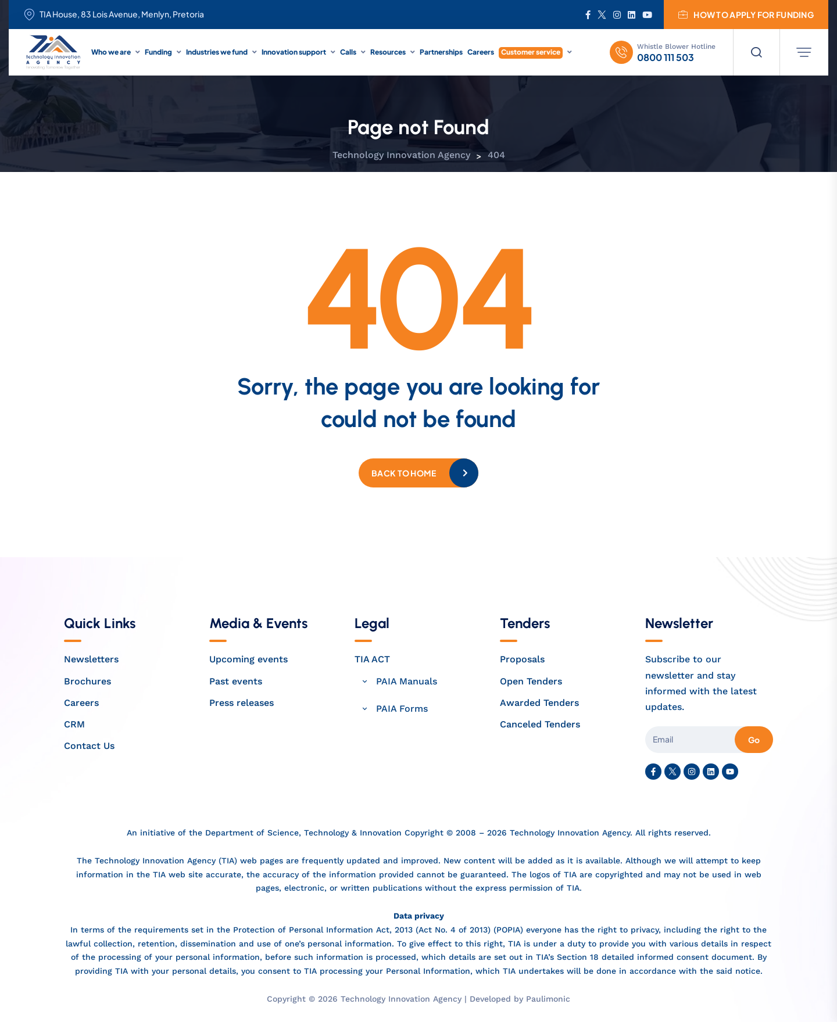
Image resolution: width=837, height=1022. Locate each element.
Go (754, 739)
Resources (388, 52)
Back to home (403, 473)
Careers (480, 52)
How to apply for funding (746, 14)
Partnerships (441, 52)
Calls (348, 52)
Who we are (111, 52)
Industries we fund (217, 52)
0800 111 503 (665, 57)
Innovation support (294, 52)
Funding (158, 52)
